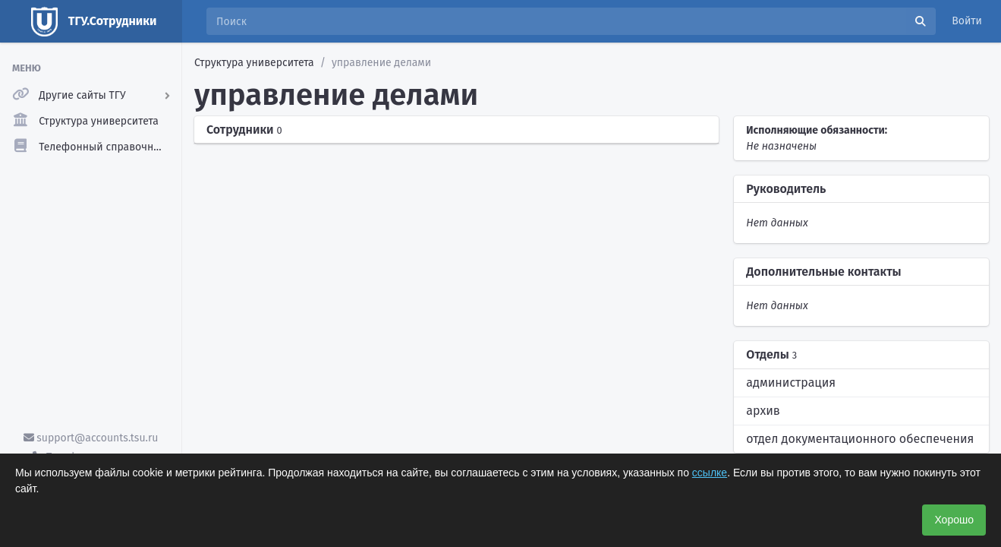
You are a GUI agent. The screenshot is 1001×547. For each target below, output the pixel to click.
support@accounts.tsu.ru (91, 438)
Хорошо (954, 520)
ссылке (709, 472)
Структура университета (254, 62)
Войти (967, 20)
